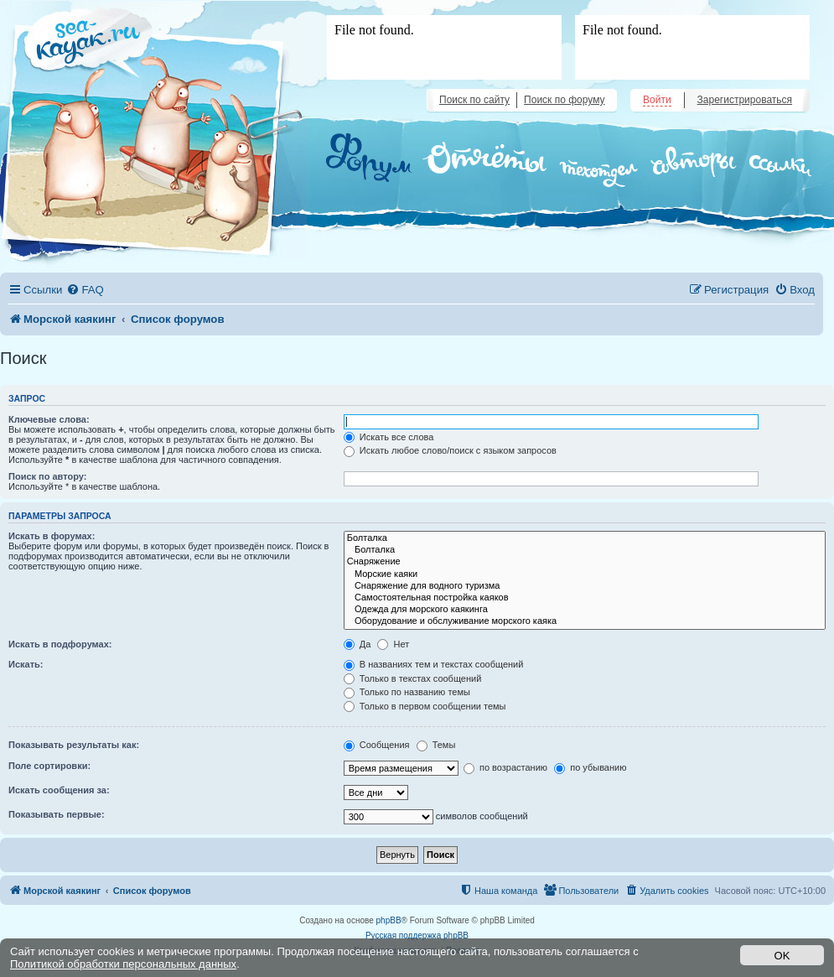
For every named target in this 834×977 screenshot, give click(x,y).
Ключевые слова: (49, 419)
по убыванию (590, 767)
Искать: (25, 664)
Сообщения (377, 745)
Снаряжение (584, 562)
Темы (436, 745)
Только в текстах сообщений (413, 678)
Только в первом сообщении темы (425, 706)
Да (357, 644)
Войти (657, 100)
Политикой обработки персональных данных (123, 964)
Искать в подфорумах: (60, 644)
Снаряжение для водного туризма (584, 586)
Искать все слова (389, 437)
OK (782, 955)
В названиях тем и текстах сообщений (434, 664)
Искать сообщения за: (59, 790)
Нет (393, 644)
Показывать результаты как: (73, 745)
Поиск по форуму (564, 100)
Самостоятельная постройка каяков (584, 598)
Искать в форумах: (51, 536)
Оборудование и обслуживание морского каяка (584, 621)
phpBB (388, 920)
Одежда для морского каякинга (584, 610)
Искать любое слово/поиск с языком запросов (450, 450)
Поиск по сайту (474, 100)
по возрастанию (505, 767)
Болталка (584, 538)
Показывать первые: (56, 814)
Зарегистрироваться (744, 100)
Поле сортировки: (49, 766)
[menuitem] (84, 290)
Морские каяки (584, 574)
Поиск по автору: (47, 476)
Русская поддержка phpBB (417, 935)
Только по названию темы (407, 692)
